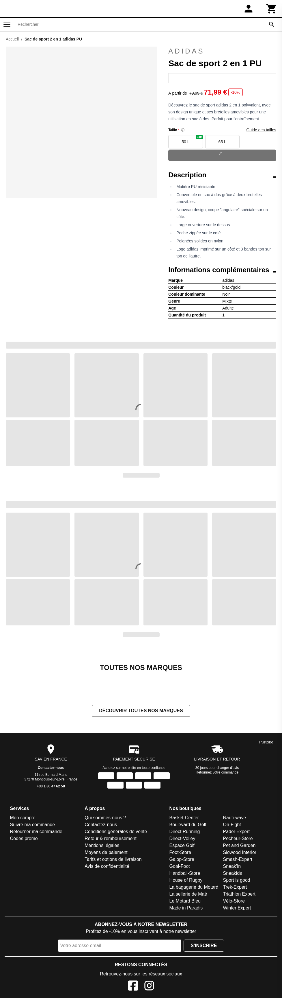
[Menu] (7, 25)
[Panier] (271, 8)
